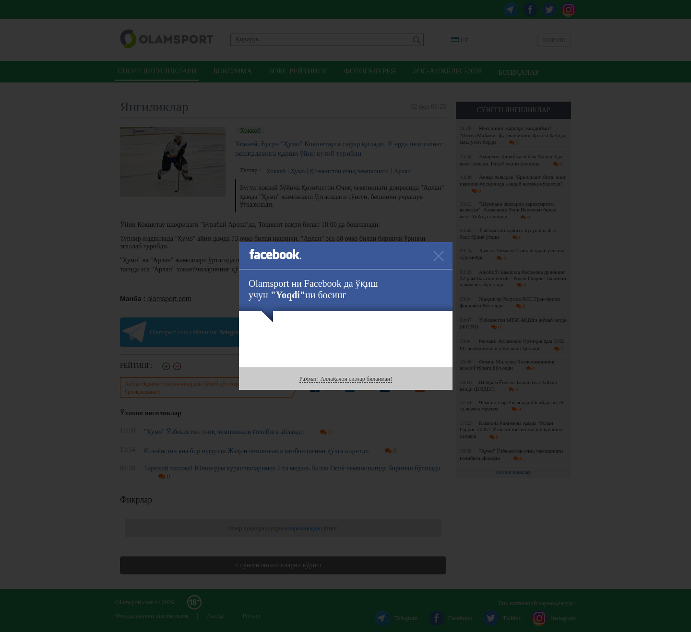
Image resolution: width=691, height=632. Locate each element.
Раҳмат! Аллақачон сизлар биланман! (345, 378)
